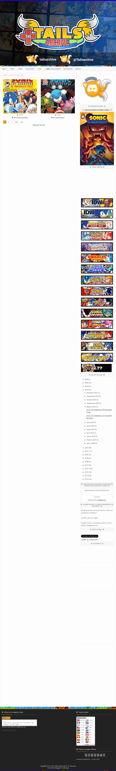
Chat (39, 69)
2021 (86, 451)
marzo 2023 (91, 436)
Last (22, 122)
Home (5, 75)
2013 (86, 479)
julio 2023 (90, 422)
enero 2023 (91, 443)
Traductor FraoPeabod (22, 117)
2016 (86, 469)
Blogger (57, 768)
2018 (86, 462)
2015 (86, 472)
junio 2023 (90, 426)
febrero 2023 (91, 440)
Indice (12, 69)
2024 (86, 386)
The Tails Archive (53, 766)
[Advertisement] (36, 139)
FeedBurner (101, 500)
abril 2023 (90, 433)
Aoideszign (65, 768)
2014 (86, 476)
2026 (86, 379)
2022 (86, 448)
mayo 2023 (91, 429)
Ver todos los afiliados (9, 731)
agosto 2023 (91, 407)
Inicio (4, 69)
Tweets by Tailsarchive (89, 539)
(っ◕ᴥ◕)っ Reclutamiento (53, 69)
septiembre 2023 (93, 403)
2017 (86, 465)
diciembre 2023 (92, 393)
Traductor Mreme (59, 117)
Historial (36, 125)
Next (16, 122)
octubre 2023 (91, 400)
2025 (86, 383)
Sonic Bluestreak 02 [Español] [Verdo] (97, 110)
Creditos (78, 69)
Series (20, 69)
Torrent (42, 125)
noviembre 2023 (92, 396)
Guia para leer (68, 69)
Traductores (30, 69)
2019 (86, 458)
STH (15, 117)
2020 (86, 455)
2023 (86, 390)
